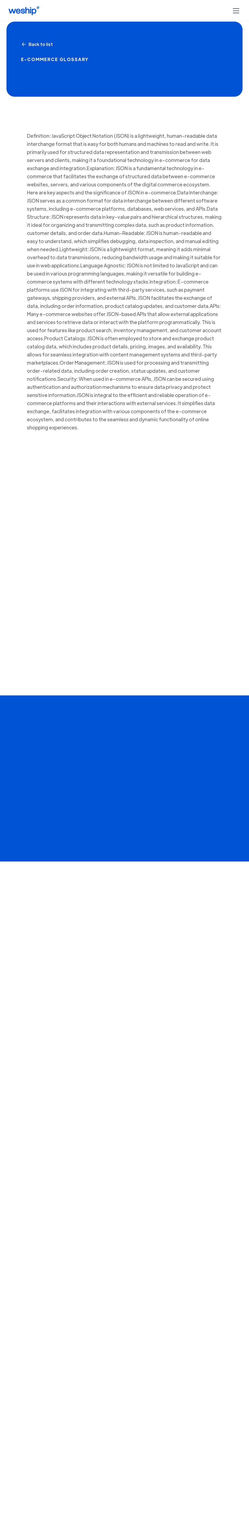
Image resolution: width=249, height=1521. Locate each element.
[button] (235, 10)
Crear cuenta (32, 1080)
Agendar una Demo (97, 1080)
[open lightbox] (124, 869)
